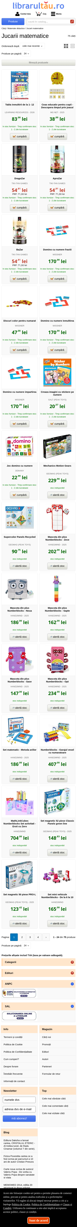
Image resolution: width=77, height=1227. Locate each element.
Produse (13, 21)
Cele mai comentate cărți (55, 1106)
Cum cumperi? (11, 1059)
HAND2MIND (54, 545)
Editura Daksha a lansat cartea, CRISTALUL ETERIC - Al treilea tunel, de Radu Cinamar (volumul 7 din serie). (19, 1144)
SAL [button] (7, 1006)
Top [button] (44, 1090)
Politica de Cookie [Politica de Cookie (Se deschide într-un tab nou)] (21, 1204)
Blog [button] (6, 1132)
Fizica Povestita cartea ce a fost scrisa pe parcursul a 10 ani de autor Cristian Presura (19, 1159)
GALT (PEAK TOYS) (57, 400)
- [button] (72, 984)
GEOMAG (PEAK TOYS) (57, 474)
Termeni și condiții (13, 1037)
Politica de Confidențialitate (18, 1051)
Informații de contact (14, 1081)
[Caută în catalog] (72, 21)
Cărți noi (46, 1037)
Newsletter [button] (10, 1090)
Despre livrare (11, 1066)
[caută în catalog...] (47, 22)
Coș (41, 14)
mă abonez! (19, 1118)
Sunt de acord (38, 1220)
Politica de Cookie (13, 1044)
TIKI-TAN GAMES (20, 183)
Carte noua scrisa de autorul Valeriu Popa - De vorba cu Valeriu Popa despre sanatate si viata (19, 1173)
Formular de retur (51, 1073)
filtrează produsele (38, 62)
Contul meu (23, 14)
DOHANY (19, 471)
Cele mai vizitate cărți (53, 1113)
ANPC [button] (8, 983)
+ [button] (72, 962)
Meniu (56, 14)
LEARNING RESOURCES (16, 112)
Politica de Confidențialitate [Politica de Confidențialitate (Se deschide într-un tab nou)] (46, 1204)
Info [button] (6, 1029)
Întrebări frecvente (13, 1073)
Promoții (46, 1044)
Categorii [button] (10, 962)
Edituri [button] (9, 973)
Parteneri (47, 1066)
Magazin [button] (47, 1029)
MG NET (54, 112)
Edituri (45, 1051)
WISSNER (57, 254)
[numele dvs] (19, 1100)
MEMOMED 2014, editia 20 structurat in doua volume (18, 1186)
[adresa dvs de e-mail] (19, 1109)
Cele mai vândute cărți (54, 1098)
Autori (45, 1059)
